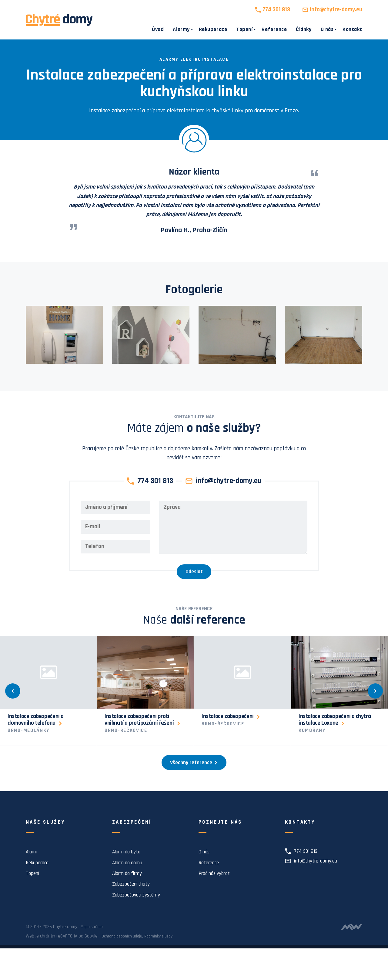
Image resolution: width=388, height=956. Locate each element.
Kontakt (352, 29)
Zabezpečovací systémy (139, 902)
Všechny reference (194, 769)
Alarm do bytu (128, 859)
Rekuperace (213, 29)
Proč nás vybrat (217, 881)
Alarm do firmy (129, 881)
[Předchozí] (17, 695)
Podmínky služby (164, 944)
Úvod (158, 29)
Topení (244, 29)
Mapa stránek (94, 934)
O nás (327, 29)
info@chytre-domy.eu (336, 9)
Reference (274, 29)
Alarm (32, 859)
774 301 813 (276, 9)
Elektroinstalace (205, 59)
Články (303, 29)
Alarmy (181, 29)
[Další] (370, 695)
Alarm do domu (129, 870)
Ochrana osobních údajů (124, 944)
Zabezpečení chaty (134, 892)
